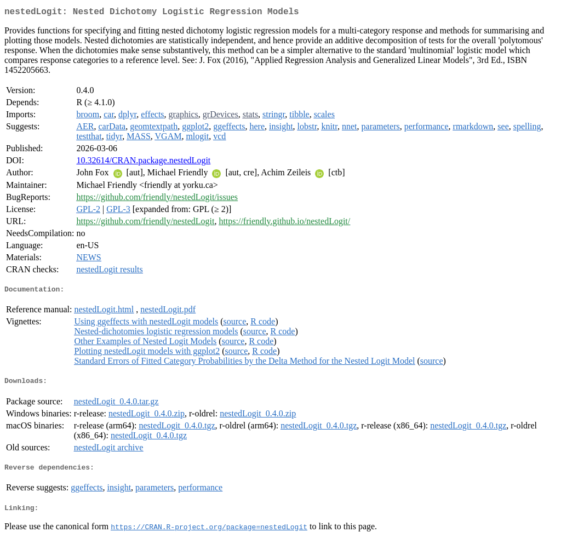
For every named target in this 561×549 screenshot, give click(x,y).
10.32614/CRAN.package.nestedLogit (143, 162)
